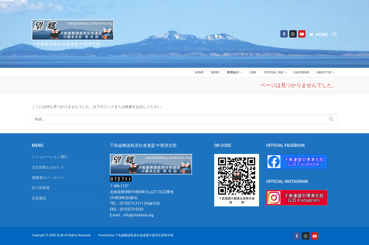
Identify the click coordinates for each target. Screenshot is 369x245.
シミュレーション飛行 (50, 157)
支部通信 (39, 198)
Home (319, 34)
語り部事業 (41, 188)
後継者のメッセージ (48, 177)
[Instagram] (293, 34)
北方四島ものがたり (48, 167)
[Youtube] (302, 34)
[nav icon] (335, 33)
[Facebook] (284, 34)
